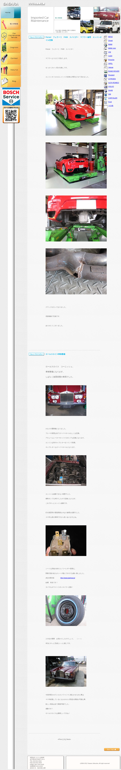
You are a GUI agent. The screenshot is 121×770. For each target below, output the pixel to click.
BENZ (110, 37)
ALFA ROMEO (113, 83)
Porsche (111, 60)
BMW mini (112, 48)
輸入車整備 (11, 24)
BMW (110, 44)
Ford (110, 102)
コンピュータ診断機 (11, 47)
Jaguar (110, 67)
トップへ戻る (112, 749)
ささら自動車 (37, 3)
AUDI (110, 56)
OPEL (110, 63)
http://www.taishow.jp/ (67, 578)
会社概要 (11, 70)
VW (109, 52)
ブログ (11, 81)
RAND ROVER (113, 71)
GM (109, 94)
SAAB (110, 90)
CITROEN (112, 79)
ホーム (11, 12)
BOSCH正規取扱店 (11, 96)
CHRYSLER (112, 98)
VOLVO (111, 86)
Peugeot (111, 75)
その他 (110, 106)
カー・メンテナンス (11, 35)
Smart (110, 41)
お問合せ (11, 58)
